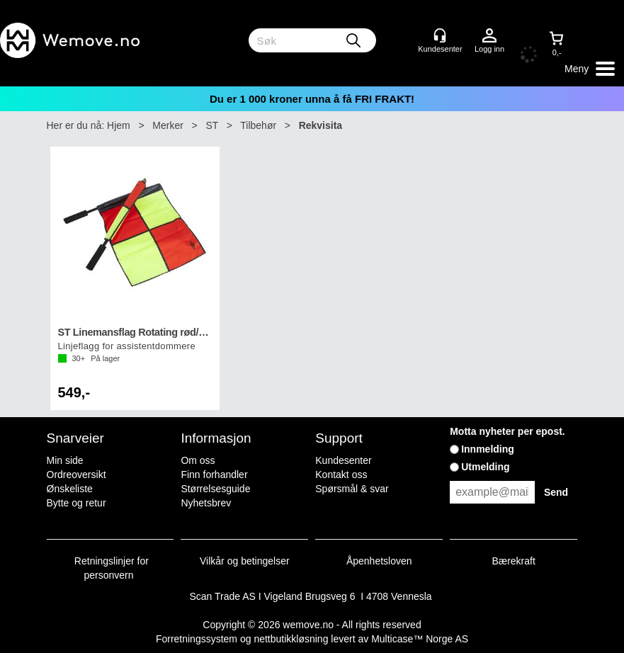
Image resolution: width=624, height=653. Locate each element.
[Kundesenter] (440, 35)
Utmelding (485, 466)
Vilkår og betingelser (245, 561)
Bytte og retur (76, 503)
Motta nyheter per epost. (507, 431)
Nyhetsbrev (206, 503)
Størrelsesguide (215, 488)
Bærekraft (513, 561)
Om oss (198, 460)
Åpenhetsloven (379, 561)
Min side (65, 460)
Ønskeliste (70, 488)
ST (211, 125)
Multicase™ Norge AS (419, 639)
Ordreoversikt (76, 474)
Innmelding (487, 449)
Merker (167, 125)
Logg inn (489, 36)
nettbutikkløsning (291, 639)
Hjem (118, 125)
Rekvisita (320, 125)
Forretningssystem (196, 639)
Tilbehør (258, 125)
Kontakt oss (341, 474)
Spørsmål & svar (351, 488)
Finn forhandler (214, 474)
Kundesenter (343, 460)
